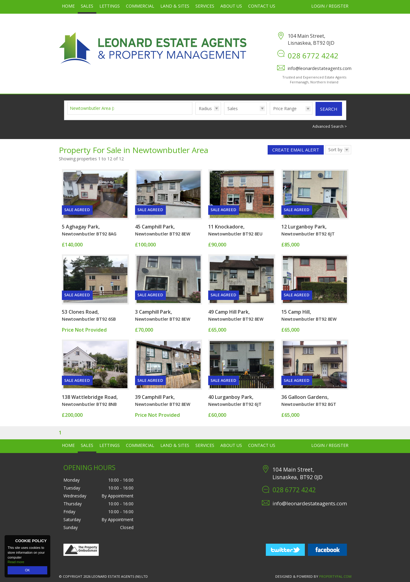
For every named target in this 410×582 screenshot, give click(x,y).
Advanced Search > (329, 126)
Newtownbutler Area (93, 108)
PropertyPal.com (335, 576)
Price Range (285, 108)
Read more (16, 562)
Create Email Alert (295, 150)
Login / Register (329, 6)
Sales (232, 108)
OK (27, 570)
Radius (205, 108)
